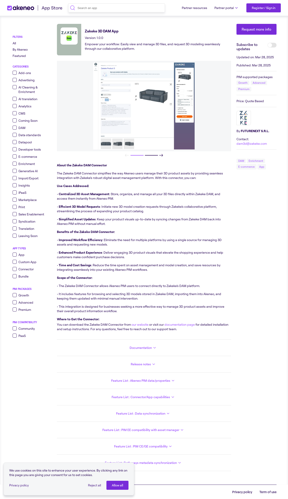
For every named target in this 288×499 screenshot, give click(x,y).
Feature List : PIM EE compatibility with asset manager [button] (143, 430)
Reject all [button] (94, 485)
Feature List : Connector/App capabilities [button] (144, 397)
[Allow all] (117, 485)
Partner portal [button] (226, 8)
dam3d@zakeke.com (251, 143)
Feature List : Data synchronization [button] (143, 413)
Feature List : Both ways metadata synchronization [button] (143, 462)
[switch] (272, 45)
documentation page (179, 324)
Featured (19, 56)
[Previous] (127, 155)
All (14, 43)
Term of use (268, 492)
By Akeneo (20, 49)
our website (139, 324)
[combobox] (116, 7)
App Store (52, 8)
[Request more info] (256, 29)
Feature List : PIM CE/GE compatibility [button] (143, 446)
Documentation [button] (143, 347)
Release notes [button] (143, 364)
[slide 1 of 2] (137, 155)
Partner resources (194, 8)
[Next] (161, 155)
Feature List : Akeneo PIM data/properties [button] (143, 380)
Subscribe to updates (246, 46)
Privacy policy (19, 485)
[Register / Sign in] (263, 7)
